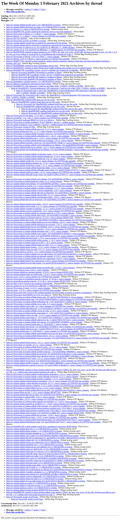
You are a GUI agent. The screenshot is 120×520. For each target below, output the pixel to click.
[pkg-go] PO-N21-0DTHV (17, 38)
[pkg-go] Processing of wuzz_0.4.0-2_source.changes (28, 270)
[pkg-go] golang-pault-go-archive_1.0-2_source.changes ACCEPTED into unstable (40, 252)
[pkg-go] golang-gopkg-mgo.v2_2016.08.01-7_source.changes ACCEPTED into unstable (42, 331)
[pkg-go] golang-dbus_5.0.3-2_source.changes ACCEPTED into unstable (36, 399)
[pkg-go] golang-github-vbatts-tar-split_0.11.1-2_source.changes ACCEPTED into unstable (43, 249)
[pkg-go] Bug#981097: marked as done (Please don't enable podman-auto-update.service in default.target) (49, 68)
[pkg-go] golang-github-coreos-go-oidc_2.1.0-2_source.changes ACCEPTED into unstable (43, 315)
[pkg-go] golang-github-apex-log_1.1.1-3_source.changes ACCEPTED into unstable (40, 131)
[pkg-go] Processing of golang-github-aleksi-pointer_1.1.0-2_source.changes (37, 240)
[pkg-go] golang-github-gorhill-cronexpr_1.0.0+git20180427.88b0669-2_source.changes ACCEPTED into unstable (53, 363)
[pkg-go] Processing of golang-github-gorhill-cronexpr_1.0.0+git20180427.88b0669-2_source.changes (48, 352)
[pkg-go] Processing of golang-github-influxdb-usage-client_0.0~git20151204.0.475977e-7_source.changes (50, 170)
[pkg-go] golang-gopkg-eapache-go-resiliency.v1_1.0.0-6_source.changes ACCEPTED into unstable (47, 404)
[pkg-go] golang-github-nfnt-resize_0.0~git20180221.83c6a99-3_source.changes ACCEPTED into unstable (50, 220)
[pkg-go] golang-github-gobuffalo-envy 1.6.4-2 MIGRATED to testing (35, 445)
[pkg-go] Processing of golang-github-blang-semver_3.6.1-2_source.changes (37, 336)
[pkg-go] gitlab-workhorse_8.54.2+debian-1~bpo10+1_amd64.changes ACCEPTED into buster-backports (49, 125)
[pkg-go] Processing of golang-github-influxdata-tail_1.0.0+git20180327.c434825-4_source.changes (47, 302)
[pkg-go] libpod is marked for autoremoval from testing (28, 84)
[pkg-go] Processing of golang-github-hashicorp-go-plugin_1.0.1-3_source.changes (40, 140)
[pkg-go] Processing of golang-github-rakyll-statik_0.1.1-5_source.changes (36, 195)
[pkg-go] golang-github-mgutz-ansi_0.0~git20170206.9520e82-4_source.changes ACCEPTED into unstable (50, 299)
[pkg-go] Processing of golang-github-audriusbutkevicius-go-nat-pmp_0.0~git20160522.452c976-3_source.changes (53, 333)
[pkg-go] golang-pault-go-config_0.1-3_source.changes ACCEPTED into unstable (39, 186)
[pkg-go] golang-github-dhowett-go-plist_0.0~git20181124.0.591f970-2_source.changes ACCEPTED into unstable (53, 395)
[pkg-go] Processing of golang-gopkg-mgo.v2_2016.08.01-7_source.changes (37, 324)
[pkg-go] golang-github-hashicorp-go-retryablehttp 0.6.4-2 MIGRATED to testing (39, 447)
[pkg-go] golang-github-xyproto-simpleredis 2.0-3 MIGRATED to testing (36, 476)
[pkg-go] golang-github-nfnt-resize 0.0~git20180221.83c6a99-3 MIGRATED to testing (41, 458)
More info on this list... (15, 12)
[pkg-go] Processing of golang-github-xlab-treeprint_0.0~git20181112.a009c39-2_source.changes (45, 406)
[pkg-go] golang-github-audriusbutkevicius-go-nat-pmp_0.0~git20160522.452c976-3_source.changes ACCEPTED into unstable (58, 338)
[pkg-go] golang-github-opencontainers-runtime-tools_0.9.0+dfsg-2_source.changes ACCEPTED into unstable (51, 411)
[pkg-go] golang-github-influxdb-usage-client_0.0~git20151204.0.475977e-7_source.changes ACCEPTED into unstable (55, 175)
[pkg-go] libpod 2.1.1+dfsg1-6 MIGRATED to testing (28, 29)
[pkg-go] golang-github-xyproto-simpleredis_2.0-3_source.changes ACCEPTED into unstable (44, 211)
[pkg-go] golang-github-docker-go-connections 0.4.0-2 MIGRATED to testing (38, 442)
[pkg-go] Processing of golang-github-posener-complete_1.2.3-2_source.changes (39, 379)
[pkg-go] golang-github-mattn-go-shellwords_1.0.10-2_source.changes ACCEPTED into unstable (45, 274)
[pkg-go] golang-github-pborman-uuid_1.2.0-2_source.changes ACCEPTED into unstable (42, 238)
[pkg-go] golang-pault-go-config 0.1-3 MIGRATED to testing (31, 483)
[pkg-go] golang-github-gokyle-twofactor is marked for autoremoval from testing (39, 45)
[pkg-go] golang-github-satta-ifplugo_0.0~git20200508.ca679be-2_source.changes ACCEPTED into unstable (50, 184)
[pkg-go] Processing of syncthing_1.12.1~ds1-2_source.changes (32, 115)
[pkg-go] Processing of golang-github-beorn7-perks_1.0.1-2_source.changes (37, 347)
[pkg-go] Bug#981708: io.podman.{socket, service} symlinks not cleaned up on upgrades (42, 70)
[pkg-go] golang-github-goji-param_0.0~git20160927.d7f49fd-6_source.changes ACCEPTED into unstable (49, 327)
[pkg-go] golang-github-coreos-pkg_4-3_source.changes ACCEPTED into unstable (40, 306)
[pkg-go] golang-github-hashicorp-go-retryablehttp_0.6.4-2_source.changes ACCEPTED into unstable (47, 227)
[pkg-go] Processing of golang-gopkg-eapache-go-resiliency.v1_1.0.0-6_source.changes (42, 401)
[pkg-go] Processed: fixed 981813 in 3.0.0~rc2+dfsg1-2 (29, 295)
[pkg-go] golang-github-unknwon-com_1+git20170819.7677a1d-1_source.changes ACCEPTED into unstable (50, 329)
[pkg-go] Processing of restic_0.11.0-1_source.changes (28, 288)
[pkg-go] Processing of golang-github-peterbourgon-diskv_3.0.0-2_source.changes (39, 197)
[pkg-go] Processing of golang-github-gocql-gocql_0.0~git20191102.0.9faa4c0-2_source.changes (45, 354)
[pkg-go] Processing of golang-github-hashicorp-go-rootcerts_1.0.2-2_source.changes (41, 224)
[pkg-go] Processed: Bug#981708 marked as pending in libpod (36, 72)
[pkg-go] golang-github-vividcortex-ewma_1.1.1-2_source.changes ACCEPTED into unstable (44, 165)
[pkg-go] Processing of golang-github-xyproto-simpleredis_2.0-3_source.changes (39, 190)
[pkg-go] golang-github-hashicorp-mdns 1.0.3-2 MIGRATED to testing (35, 456)
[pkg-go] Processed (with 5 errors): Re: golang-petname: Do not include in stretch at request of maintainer (49, 293)
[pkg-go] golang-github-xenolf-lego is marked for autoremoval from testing (37, 43)
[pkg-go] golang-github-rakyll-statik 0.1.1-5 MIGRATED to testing (33, 467)
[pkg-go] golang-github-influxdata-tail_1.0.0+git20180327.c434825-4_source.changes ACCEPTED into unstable (52, 308)
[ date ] (43, 9)
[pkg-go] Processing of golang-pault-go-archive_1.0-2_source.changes (35, 243)
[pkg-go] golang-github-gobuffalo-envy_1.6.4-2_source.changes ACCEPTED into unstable (43, 138)
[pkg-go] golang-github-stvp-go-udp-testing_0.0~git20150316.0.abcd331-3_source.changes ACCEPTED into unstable (54, 263)
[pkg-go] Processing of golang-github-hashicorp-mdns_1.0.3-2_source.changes (38, 168)
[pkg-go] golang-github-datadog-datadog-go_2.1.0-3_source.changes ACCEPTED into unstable (45, 163)
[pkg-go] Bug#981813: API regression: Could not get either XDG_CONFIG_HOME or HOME (45, 86)
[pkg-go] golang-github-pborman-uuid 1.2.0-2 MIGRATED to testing (34, 463)
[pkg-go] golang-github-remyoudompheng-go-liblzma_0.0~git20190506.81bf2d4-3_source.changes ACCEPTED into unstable (57, 150)
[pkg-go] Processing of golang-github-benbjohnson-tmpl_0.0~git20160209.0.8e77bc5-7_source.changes (48, 420)
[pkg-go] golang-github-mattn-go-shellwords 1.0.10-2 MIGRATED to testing (37, 449)
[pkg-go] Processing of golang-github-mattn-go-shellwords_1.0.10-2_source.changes (40, 268)
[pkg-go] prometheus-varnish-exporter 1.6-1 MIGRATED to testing (33, 81)
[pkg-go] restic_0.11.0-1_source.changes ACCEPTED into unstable (33, 290)
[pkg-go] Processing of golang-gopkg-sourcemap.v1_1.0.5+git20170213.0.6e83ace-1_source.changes (47, 313)
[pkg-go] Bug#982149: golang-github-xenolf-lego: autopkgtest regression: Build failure (41, 426)
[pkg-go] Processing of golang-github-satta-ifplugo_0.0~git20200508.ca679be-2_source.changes (45, 179)
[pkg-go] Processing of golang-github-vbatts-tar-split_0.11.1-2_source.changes (38, 245)
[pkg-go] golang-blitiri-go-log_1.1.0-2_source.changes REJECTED (33, 392)
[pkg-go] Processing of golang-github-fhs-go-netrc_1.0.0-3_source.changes (36, 415)
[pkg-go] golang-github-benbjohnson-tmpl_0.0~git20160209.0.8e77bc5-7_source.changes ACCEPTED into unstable (53, 422)
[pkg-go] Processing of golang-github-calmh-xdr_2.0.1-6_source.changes (36, 159)
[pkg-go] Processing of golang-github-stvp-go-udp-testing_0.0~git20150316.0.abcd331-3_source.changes (49, 254)
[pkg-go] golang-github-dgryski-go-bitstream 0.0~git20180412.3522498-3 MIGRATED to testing (45, 438)
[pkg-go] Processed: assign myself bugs (22, 497)
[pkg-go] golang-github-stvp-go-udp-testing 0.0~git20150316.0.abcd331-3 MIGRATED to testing (46, 481)
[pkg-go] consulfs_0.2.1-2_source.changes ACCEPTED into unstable (34, 349)
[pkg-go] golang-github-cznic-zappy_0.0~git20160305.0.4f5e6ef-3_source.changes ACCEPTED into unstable (50, 236)
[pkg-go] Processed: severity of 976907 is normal (26, 41)
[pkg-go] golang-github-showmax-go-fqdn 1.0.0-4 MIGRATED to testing (36, 27)
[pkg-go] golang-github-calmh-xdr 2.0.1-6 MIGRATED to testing (32, 440)
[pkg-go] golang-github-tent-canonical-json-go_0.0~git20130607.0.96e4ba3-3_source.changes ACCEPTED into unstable (55, 365)
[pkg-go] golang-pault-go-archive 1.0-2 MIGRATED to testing (31, 488)
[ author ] (36, 9)
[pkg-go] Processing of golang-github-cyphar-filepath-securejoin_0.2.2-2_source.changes (42, 376)
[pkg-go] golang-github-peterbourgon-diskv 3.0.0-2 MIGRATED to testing (36, 465)
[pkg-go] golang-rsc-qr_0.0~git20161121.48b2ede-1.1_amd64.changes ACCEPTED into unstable (45, 50)
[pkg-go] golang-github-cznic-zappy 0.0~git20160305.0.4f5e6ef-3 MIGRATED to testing (42, 436)
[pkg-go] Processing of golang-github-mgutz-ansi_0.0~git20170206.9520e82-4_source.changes (45, 297)
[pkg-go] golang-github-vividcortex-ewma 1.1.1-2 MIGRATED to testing (36, 485)
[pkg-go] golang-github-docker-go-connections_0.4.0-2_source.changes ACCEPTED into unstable (46, 261)
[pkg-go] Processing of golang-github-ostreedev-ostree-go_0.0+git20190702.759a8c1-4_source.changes (48, 134)
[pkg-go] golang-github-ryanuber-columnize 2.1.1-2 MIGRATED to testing (36, 472)
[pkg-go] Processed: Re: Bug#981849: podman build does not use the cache (47, 104)
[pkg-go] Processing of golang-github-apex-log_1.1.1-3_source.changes (35, 129)
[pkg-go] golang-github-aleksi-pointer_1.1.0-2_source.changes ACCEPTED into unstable (42, 247)
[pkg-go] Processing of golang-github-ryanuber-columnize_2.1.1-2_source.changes (40, 188)
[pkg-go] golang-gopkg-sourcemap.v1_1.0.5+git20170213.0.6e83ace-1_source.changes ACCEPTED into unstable (52, 317)
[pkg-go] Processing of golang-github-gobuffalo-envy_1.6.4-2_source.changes (38, 136)
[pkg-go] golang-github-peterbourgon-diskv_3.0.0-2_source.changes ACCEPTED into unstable (45, 204)
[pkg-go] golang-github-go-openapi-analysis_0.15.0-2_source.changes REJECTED (40, 218)
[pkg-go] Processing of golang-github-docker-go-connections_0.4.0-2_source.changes (41, 258)
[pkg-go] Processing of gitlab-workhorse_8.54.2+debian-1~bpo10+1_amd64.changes (40, 122)
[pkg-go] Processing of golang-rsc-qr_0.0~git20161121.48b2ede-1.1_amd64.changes (40, 47)
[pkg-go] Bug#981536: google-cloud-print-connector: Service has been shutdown (39, 32)
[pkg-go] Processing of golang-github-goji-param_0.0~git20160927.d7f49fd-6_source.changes (44, 322)
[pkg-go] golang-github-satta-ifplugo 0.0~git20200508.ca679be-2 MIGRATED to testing (42, 474)
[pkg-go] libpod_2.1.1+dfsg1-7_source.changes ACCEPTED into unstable (36, 36)
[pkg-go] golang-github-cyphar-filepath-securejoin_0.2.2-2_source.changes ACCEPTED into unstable (47, 383)
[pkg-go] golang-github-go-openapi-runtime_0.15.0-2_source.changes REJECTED (39, 272)
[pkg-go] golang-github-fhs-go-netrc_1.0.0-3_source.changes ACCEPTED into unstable (42, 417)
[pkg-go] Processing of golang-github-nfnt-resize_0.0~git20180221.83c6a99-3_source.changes (44, 215)
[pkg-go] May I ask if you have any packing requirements (29, 283)
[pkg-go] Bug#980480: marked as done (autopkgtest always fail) (32, 66)
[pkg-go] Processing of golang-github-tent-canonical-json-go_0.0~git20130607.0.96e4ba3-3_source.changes (50, 356)
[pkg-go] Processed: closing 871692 (21, 127)
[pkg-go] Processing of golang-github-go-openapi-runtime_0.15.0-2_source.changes (40, 256)
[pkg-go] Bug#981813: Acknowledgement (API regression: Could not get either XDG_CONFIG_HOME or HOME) (58, 88)
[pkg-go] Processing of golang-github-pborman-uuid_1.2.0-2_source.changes (37, 231)
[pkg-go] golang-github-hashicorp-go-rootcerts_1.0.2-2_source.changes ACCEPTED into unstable (46, 229)
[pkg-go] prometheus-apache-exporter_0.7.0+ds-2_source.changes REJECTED (38, 281)
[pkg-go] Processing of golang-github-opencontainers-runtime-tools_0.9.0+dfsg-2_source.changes (46, 408)
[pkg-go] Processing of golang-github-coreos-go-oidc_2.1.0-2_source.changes (38, 311)
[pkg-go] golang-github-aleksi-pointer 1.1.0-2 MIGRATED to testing (34, 431)
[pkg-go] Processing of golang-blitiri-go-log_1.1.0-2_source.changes (34, 388)
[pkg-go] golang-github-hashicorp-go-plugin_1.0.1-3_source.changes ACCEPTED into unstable (45, 147)
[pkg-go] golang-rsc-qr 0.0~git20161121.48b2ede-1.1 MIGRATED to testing (37, 286)
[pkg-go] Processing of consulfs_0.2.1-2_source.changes (29, 345)
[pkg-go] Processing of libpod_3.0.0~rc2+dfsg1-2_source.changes (33, 56)
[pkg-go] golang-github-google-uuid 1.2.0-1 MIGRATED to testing (33, 25)
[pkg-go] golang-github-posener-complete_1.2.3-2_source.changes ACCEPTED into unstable (44, 386)
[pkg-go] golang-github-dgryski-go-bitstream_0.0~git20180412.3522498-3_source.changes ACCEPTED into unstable (54, 199)
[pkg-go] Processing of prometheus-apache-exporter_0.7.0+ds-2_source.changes (39, 279)
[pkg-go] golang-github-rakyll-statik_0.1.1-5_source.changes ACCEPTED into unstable (42, 206)
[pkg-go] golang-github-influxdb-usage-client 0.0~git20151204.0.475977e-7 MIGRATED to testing (46, 454)
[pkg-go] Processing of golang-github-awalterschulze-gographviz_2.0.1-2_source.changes (42, 374)
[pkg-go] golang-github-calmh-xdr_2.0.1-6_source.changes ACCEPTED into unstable (41, 161)
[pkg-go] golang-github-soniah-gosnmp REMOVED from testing (32, 490)
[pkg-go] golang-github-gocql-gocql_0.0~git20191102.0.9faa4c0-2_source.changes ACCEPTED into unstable (51, 361)
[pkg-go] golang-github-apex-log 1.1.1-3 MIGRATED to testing (32, 429)
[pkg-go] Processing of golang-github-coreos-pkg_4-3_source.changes (34, 304)
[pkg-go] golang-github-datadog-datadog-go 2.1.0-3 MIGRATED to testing (36, 433)
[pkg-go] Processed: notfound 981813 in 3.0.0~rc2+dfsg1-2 (30, 120)
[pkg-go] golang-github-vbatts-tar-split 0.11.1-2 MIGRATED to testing (35, 479)
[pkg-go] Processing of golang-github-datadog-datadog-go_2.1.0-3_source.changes (40, 156)
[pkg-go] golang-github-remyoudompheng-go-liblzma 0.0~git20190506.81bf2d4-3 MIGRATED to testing (49, 470)
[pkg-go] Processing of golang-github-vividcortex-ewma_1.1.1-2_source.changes (39, 154)
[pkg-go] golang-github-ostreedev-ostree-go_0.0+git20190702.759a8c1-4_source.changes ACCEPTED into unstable (53, 143)
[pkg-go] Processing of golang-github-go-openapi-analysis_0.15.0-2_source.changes (40, 213)
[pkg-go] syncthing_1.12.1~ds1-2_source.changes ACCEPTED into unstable (37, 118)
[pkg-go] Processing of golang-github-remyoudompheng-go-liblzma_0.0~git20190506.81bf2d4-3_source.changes (52, 145)
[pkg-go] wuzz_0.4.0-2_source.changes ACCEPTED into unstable (33, 277)
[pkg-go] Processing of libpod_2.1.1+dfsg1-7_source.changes (31, 34)
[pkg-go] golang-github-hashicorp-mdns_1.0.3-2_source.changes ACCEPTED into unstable (43, 172)
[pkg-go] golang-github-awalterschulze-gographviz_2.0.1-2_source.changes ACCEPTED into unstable (47, 381)
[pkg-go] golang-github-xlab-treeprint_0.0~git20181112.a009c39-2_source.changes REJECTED (45, 413)
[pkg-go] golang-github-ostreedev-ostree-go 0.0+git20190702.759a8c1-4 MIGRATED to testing (45, 460)
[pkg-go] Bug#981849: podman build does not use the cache (30, 100)
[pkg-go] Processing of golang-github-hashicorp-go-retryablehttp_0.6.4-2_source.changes (42, 222)
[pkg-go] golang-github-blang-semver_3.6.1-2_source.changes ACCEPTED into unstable (42, 342)
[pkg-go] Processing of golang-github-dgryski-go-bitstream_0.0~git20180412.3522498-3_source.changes (49, 193)
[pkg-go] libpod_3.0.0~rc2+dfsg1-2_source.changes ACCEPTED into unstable (38, 59)
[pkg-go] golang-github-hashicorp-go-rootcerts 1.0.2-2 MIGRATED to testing (37, 451)
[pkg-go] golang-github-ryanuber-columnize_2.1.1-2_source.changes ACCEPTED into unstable (45, 209)
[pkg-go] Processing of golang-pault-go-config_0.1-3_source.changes (34, 181)
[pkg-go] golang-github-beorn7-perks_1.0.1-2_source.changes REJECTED (36, 358)
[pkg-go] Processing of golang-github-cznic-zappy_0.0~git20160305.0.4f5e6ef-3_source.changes (45, 234)
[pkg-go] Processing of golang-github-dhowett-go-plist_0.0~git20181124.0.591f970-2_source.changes (47, 390)
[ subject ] (28, 9)
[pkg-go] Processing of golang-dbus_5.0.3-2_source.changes (30, 397)
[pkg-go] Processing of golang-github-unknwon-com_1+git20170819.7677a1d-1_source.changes (45, 320)
